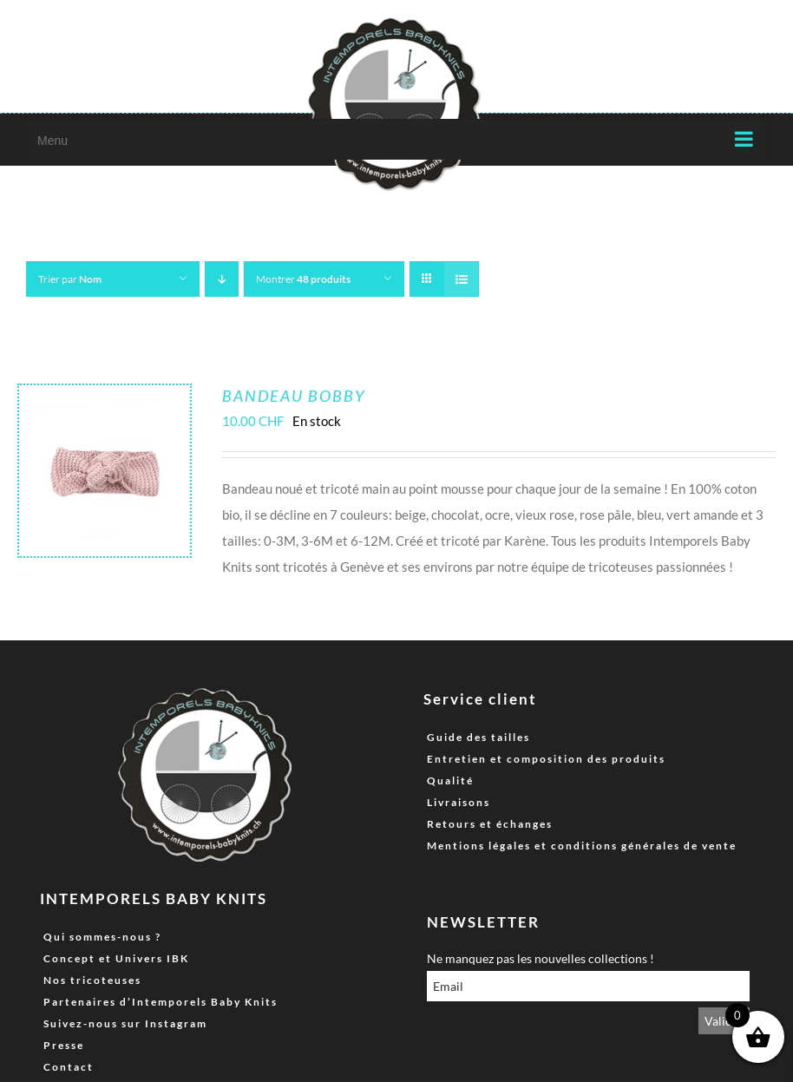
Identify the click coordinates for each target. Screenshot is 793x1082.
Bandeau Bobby (293, 395)
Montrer (303, 278)
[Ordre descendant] (222, 279)
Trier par (70, 278)
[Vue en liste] (461, 279)
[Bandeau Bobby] (104, 398)
